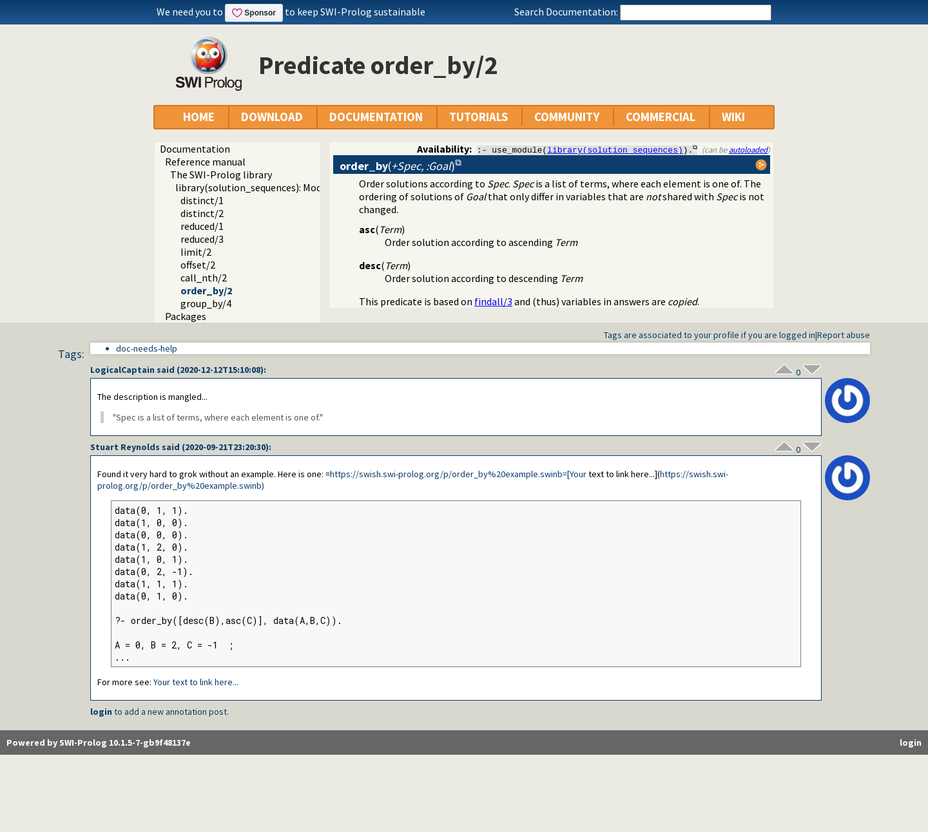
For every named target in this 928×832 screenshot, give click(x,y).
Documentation (195, 148)
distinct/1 (202, 200)
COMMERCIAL (660, 116)
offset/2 (197, 264)
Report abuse (843, 335)
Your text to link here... (195, 682)
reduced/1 (202, 226)
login (101, 711)
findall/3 (493, 301)
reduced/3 (202, 238)
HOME (199, 116)
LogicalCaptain (122, 369)
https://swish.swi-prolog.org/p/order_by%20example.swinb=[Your (458, 474)
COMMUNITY (566, 116)
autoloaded (748, 149)
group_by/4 (205, 303)
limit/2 (195, 251)
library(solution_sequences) (615, 149)
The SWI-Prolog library (221, 174)
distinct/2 (202, 213)
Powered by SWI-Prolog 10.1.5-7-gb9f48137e (98, 742)
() (397, 165)
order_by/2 (206, 290)
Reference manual (205, 161)
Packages (185, 316)
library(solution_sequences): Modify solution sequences (297, 187)
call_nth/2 (203, 277)
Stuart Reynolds (125, 447)
